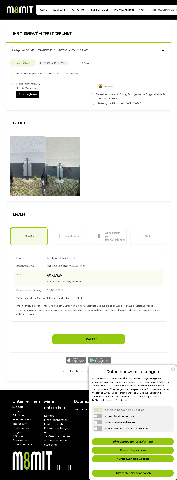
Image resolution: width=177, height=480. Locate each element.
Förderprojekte (54, 424)
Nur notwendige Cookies (132, 458)
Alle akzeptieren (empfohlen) (133, 441)
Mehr (142, 9)
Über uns (18, 411)
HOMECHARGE (124, 9)
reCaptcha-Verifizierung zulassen (125, 428)
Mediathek (51, 444)
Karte (43, 9)
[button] (29, 236)
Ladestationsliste (23, 444)
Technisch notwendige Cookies (123, 409)
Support (17, 406)
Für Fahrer (78, 9)
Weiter (87, 339)
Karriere (49, 415)
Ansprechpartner (55, 419)
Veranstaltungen (55, 440)
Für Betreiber (99, 9)
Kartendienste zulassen (119, 422)
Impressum (19, 423)
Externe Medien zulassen (119, 416)
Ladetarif (59, 9)
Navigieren (27, 94)
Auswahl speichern (133, 450)
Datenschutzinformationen (133, 473)
